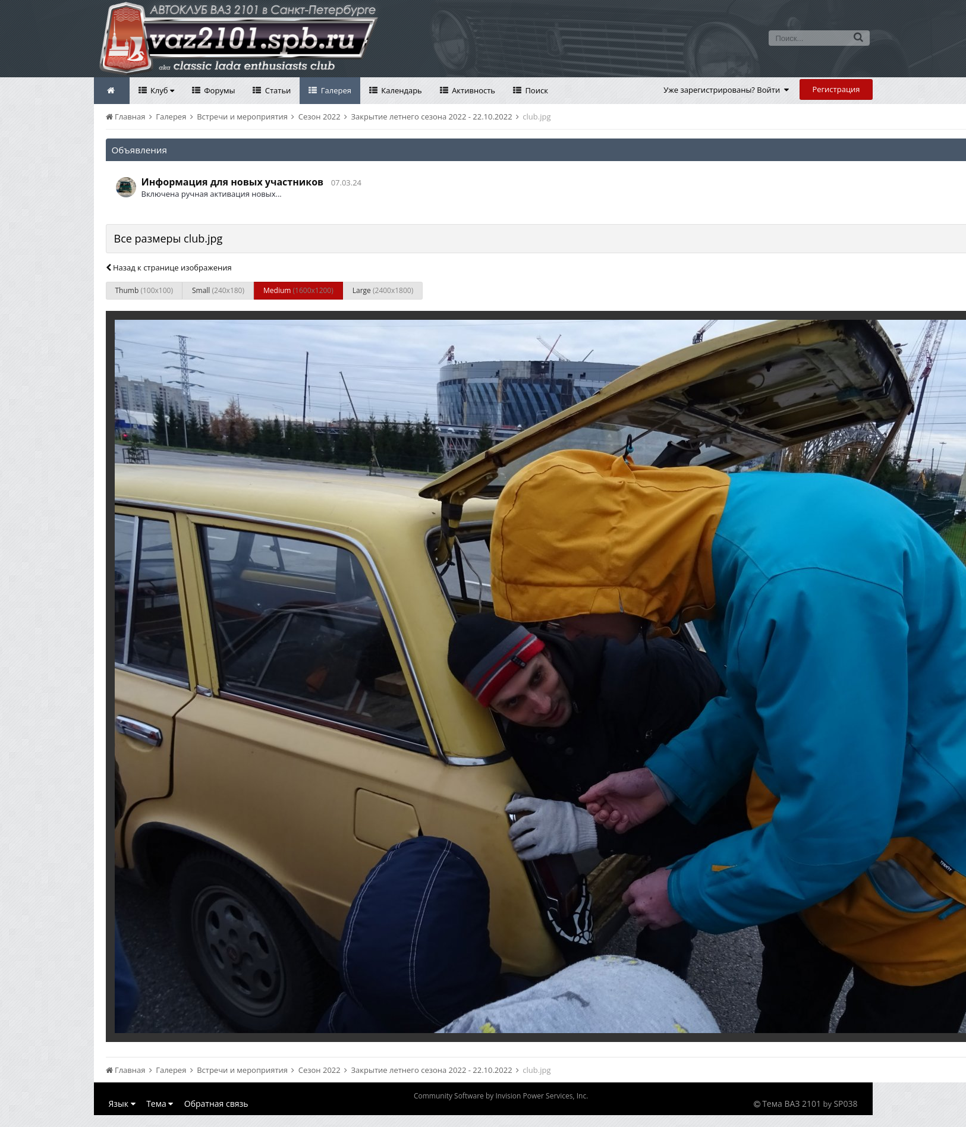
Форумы (218, 90)
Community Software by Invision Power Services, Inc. (501, 1096)
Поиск (535, 90)
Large (383, 290)
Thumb (144, 290)
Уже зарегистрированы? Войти (726, 89)
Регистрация (836, 89)
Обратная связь (216, 1103)
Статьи (277, 90)
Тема (159, 1103)
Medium (298, 290)
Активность (472, 90)
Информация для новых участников (232, 181)
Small (218, 290)
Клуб (161, 90)
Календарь (400, 90)
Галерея (335, 90)
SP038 (845, 1103)
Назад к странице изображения (169, 267)
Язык (122, 1103)
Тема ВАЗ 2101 (791, 1103)
